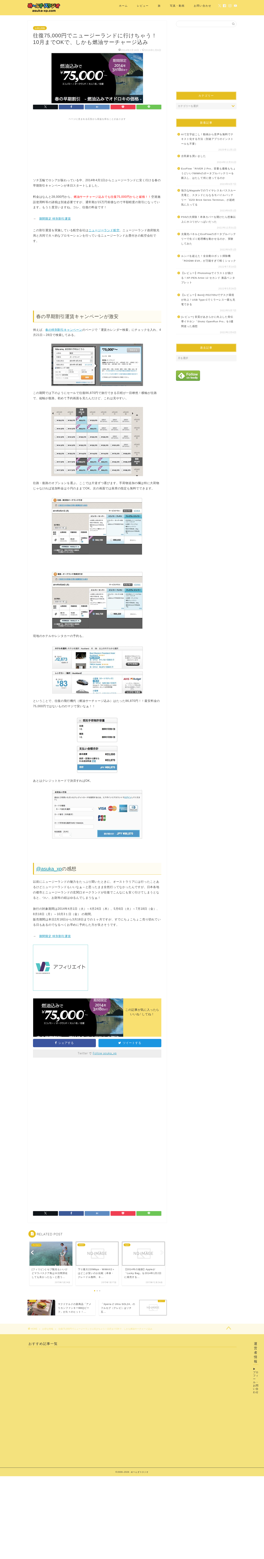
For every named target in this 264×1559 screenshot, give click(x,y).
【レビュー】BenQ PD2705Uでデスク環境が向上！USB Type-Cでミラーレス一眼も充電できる (208, 300)
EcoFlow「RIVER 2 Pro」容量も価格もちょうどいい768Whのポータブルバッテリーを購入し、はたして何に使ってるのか (208, 173)
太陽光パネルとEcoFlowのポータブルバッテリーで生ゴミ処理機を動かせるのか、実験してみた (208, 239)
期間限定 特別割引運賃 (55, 218)
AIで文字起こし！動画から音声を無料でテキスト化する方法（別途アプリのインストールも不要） (207, 139)
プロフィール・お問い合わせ (255, 1382)
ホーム (123, 5)
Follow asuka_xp (105, 1053)
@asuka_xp (49, 868)
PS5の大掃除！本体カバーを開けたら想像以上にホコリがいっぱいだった (208, 219)
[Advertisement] (97, 146)
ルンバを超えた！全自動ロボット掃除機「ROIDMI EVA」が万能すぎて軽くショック (208, 258)
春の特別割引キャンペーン (63, 329)
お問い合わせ (202, 5)
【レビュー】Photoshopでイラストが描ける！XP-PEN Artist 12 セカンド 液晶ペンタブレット (208, 278)
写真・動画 (177, 5)
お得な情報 (40, 28)
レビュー (143, 5)
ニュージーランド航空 (103, 230)
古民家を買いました (193, 156)
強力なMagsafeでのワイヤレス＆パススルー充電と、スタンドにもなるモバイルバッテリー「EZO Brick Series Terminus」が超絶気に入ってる (208, 197)
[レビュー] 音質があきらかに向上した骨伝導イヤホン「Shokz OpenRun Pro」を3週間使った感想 (207, 322)
